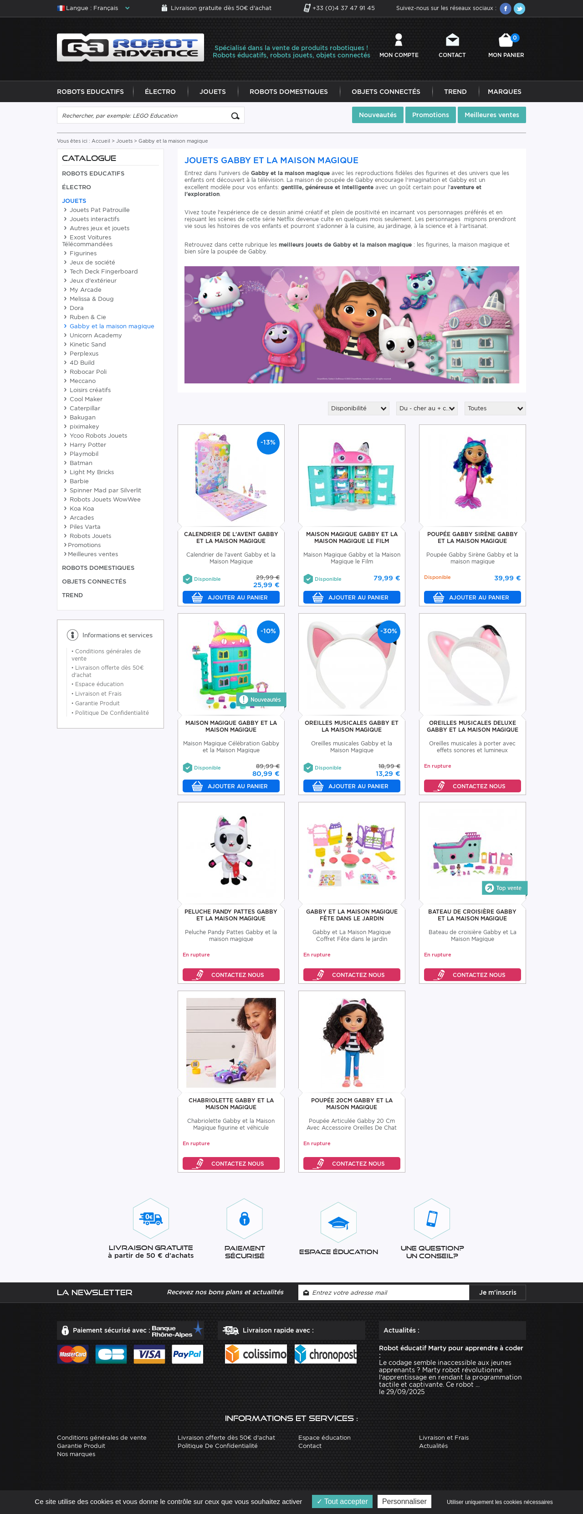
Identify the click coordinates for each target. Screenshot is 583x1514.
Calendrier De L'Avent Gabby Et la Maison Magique (231, 538)
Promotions (430, 115)
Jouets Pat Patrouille (96, 210)
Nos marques (76, 1454)
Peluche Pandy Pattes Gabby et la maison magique (230, 915)
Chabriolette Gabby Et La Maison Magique (231, 1104)
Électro (160, 92)
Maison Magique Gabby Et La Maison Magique (231, 727)
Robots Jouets (86, 536)
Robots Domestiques (289, 92)
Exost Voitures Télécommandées (87, 241)
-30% (388, 631)
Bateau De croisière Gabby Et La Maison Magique (472, 915)
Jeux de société (88, 262)
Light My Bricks (88, 472)
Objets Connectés (386, 92)
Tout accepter (342, 1501)
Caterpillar (81, 408)
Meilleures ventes (492, 115)
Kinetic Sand (84, 344)
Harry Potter (84, 445)
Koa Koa (78, 509)
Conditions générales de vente (102, 1438)
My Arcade (82, 290)
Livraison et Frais (97, 694)
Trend (455, 92)
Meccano (79, 381)
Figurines (79, 253)
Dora (73, 308)
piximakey (80, 427)
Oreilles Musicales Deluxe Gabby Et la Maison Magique (472, 727)
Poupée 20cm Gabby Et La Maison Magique (352, 1104)
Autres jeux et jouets (95, 228)
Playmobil (80, 454)
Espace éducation (97, 684)
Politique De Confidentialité (110, 713)
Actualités (433, 1446)
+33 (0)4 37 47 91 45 (343, 8)
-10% (268, 631)
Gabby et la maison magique (108, 326)
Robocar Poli (84, 372)
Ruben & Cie (84, 317)
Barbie (75, 481)
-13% (268, 442)
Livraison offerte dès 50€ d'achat (226, 1438)
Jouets (212, 92)
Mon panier (506, 45)
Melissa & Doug (88, 299)
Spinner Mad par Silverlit (101, 490)
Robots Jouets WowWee (101, 499)
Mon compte (399, 55)
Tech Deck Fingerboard (100, 272)
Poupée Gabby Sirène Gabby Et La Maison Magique (472, 538)
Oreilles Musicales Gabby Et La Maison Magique (352, 727)
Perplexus (80, 354)
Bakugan (79, 417)
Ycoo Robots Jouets (94, 436)
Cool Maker (82, 399)
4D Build (78, 363)
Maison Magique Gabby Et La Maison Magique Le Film (352, 538)
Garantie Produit (96, 703)
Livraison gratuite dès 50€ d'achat (221, 8)
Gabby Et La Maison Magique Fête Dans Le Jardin (352, 915)
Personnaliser (404, 1501)
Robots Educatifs (90, 92)
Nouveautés (378, 115)
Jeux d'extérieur (89, 281)
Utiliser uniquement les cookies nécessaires (500, 1502)
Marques (505, 92)
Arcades (78, 518)
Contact (452, 55)
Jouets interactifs (90, 219)
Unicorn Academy (92, 335)
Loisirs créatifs (86, 390)
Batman (77, 463)
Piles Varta (81, 527)
